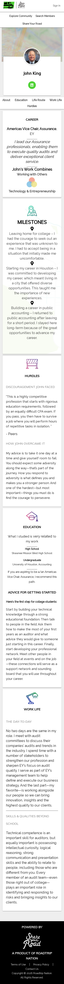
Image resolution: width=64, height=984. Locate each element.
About (6, 100)
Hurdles (32, 106)
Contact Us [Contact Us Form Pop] (31, 968)
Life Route (38, 100)
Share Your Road (32, 23)
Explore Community (20, 16)
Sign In (56, 5)
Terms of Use (18, 964)
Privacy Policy (41, 964)
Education (21, 100)
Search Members (45, 16)
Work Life (55, 100)
